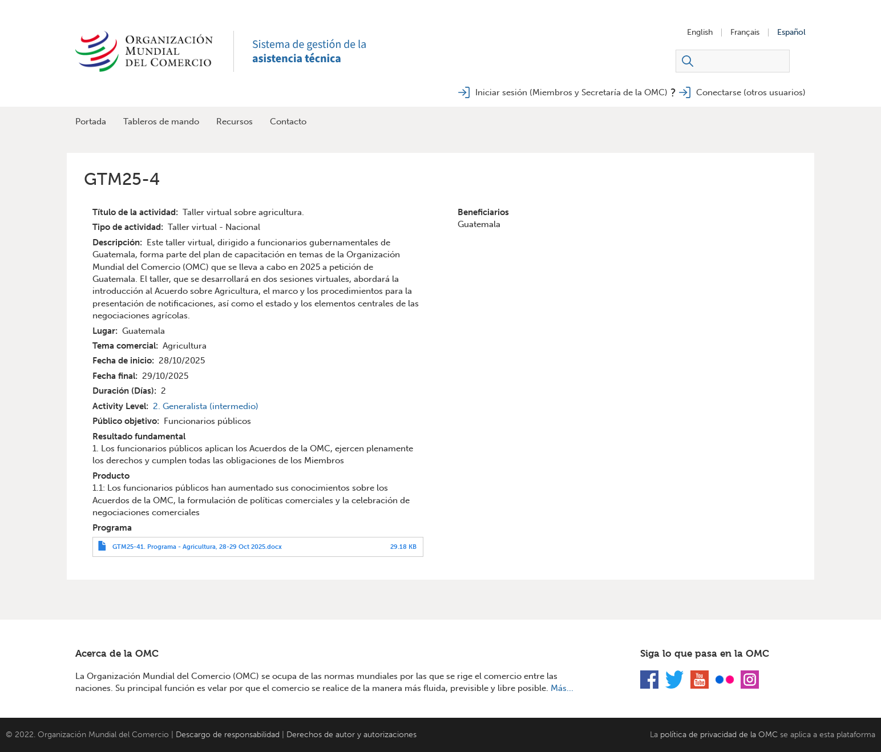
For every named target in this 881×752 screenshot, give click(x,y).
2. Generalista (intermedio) (205, 406)
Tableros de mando (161, 121)
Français (744, 33)
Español (791, 33)
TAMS (320, 51)
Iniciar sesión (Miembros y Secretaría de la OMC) (571, 92)
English (700, 33)
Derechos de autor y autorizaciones (351, 734)
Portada (90, 121)
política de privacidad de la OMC (719, 734)
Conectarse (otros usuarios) (751, 92)
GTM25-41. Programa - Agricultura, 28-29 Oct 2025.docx (197, 547)
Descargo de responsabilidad (228, 734)
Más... (562, 688)
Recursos (234, 121)
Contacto (288, 121)
